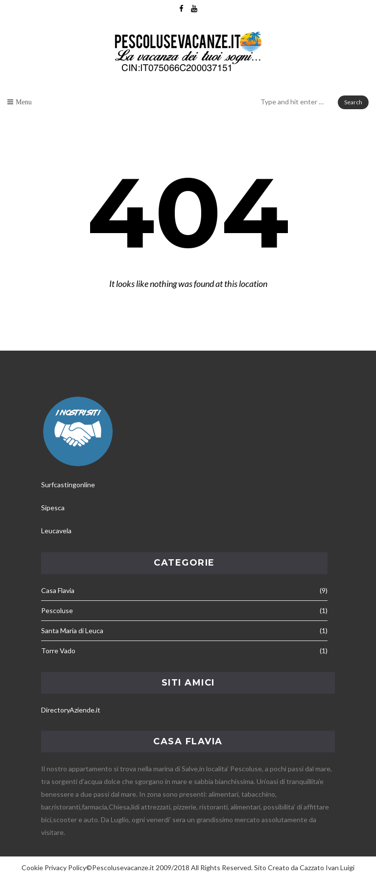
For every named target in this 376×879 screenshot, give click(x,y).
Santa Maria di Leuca (72, 630)
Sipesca (53, 507)
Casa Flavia (57, 590)
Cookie (32, 867)
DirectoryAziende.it (70, 710)
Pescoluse (57, 610)
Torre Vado (58, 650)
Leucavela (56, 530)
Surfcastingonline (68, 484)
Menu (24, 101)
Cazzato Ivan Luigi (327, 867)
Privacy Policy (65, 867)
